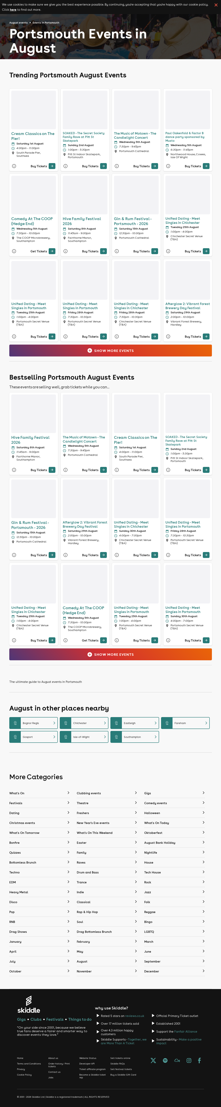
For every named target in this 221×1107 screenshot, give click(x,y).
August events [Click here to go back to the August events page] (18, 22)
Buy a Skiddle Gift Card (123, 1074)
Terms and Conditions (29, 1063)
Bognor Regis (34, 723)
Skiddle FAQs (117, 1063)
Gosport (34, 736)
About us (53, 1058)
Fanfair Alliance (185, 1031)
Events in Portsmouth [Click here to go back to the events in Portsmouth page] (46, 22)
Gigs (21, 1019)
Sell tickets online (120, 1058)
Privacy (21, 1069)
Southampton (135, 736)
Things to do (80, 1019)
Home (20, 1058)
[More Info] (14, 166)
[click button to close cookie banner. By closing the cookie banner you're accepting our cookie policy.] (216, 5)
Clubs (36, 1019)
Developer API (87, 1063)
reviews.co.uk (134, 1016)
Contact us (54, 1072)
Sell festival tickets (121, 1069)
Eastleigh (135, 723)
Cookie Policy (24, 1074)
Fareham (185, 723)
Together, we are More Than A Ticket (124, 1041)
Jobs (50, 1077)
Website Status (87, 1058)
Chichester (84, 723)
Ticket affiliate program (92, 1069)
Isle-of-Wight (84, 736)
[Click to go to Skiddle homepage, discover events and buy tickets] (28, 1004)
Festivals (55, 1019)
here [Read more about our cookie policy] (13, 9)
